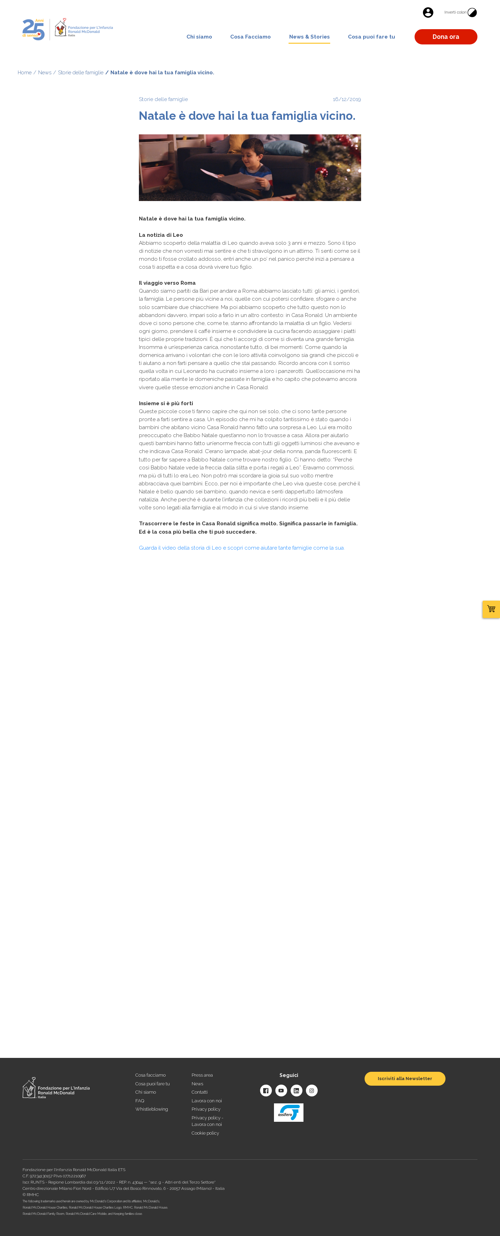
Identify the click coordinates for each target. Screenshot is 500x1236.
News (44, 72)
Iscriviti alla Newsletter (405, 1078)
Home (25, 72)
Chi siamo (199, 37)
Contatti (200, 1092)
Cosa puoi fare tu (371, 37)
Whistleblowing (151, 1109)
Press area (202, 1075)
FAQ (139, 1100)
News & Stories (309, 37)
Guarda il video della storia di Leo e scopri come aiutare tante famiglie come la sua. (242, 548)
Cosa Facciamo (250, 37)
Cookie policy (205, 1133)
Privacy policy (206, 1109)
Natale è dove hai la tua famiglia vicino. (162, 72)
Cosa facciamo (150, 1075)
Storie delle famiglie (80, 72)
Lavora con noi (207, 1100)
